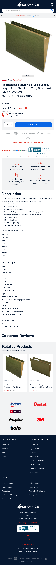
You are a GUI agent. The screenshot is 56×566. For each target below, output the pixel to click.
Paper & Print (34, 487)
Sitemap (5, 456)
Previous (2, 16)
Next (54, 16)
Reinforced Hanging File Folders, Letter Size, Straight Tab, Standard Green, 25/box (13, 386)
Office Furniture (7, 499)
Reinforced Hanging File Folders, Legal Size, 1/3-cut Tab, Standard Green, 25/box (40, 386)
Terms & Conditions (37, 468)
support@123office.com (28, 522)
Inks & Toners (7, 487)
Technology (6, 491)
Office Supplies (34, 483)
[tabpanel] (15, 373)
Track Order (34, 452)
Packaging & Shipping (37, 491)
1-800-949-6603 (28, 544)
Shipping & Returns (37, 460)
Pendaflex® (29, 157)
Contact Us (34, 445)
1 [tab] (26, 75)
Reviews (5, 449)
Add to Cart (33, 125)
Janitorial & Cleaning (9, 495)
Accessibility (34, 472)
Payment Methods (37, 456)
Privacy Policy (35, 464)
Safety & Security (35, 495)
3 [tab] (30, 75)
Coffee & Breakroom (9, 483)
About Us (5, 445)
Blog (3, 452)
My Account (34, 449)
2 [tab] (28, 75)
